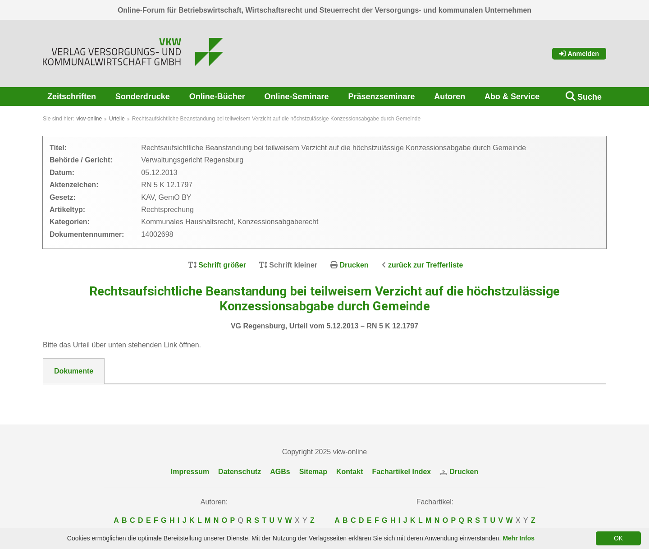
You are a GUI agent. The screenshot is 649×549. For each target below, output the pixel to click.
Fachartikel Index (401, 471)
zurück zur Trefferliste (425, 265)
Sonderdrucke (142, 96)
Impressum (190, 471)
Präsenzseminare (381, 96)
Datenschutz (239, 471)
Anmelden (579, 53)
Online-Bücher (217, 96)
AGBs (280, 471)
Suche (589, 96)
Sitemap (313, 471)
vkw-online (89, 118)
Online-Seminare (297, 96)
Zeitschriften (71, 96)
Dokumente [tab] (73, 371)
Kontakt (349, 471)
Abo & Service (511, 96)
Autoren (449, 96)
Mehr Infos (519, 538)
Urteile (117, 118)
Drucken (354, 265)
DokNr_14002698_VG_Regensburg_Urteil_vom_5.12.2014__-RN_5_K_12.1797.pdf (193, 395)
